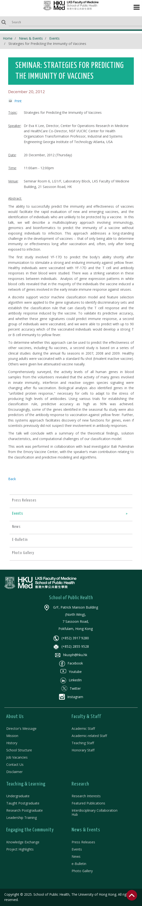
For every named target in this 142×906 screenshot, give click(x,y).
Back (12, 479)
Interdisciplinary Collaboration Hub (94, 812)
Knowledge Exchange (22, 842)
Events (54, 38)
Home (7, 38)
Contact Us (15, 764)
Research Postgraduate (24, 810)
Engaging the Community (30, 829)
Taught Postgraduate (22, 803)
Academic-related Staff (89, 735)
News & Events (31, 38)
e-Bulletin (79, 863)
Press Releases (83, 842)
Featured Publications (88, 803)
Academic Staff (83, 728)
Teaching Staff (83, 743)
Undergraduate (18, 796)
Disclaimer (14, 771)
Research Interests (86, 796)
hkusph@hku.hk (71, 654)
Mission (12, 735)
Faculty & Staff (86, 716)
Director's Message (21, 728)
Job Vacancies (17, 757)
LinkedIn (71, 680)
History (11, 743)
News (76, 856)
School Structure (19, 750)
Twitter (71, 688)
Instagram (71, 697)
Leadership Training (21, 817)
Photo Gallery (82, 871)
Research (80, 784)
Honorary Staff (83, 750)
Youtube (71, 671)
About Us (15, 716)
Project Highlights (20, 849)
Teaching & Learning (25, 784)
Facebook (71, 663)
